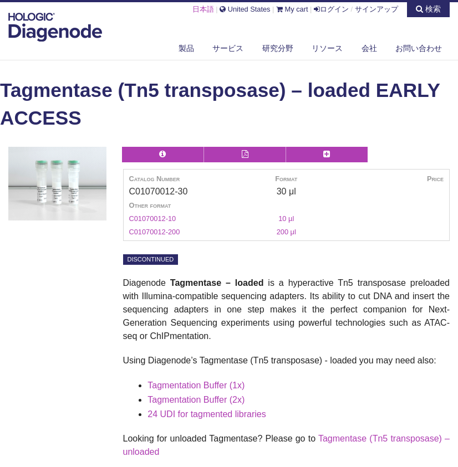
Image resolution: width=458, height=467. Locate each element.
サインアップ (376, 9)
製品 (186, 48)
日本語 (203, 9)
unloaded (141, 451)
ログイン (331, 9)
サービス (227, 48)
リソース (327, 48)
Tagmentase (342, 438)
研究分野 (277, 48)
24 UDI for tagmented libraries (206, 414)
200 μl (286, 232)
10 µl (286, 218)
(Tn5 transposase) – (408, 438)
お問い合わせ (418, 48)
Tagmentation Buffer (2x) (196, 399)
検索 (428, 8)
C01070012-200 (154, 232)
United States (245, 9)
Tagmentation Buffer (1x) (196, 385)
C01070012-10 (152, 218)
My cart (292, 9)
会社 (369, 48)
